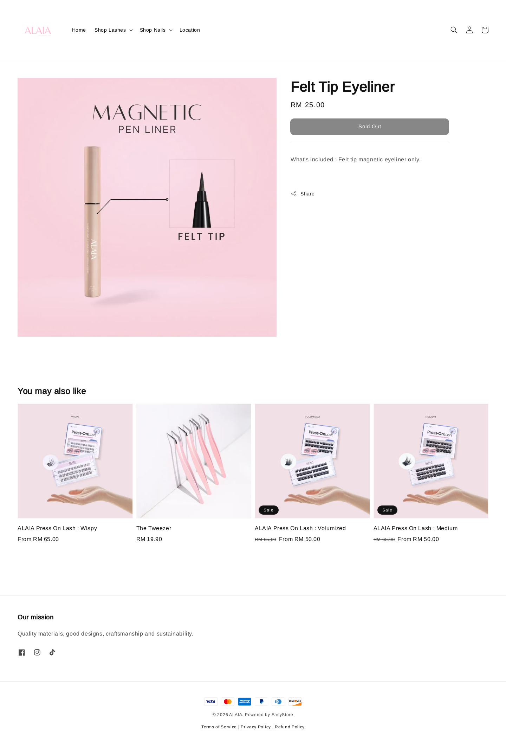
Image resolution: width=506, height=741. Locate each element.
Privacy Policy (256, 726)
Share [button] (303, 194)
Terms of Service (219, 726)
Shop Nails (153, 30)
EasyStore (282, 714)
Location (190, 30)
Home (79, 30)
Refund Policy (290, 726)
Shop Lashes (110, 30)
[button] (454, 30)
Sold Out (369, 126)
